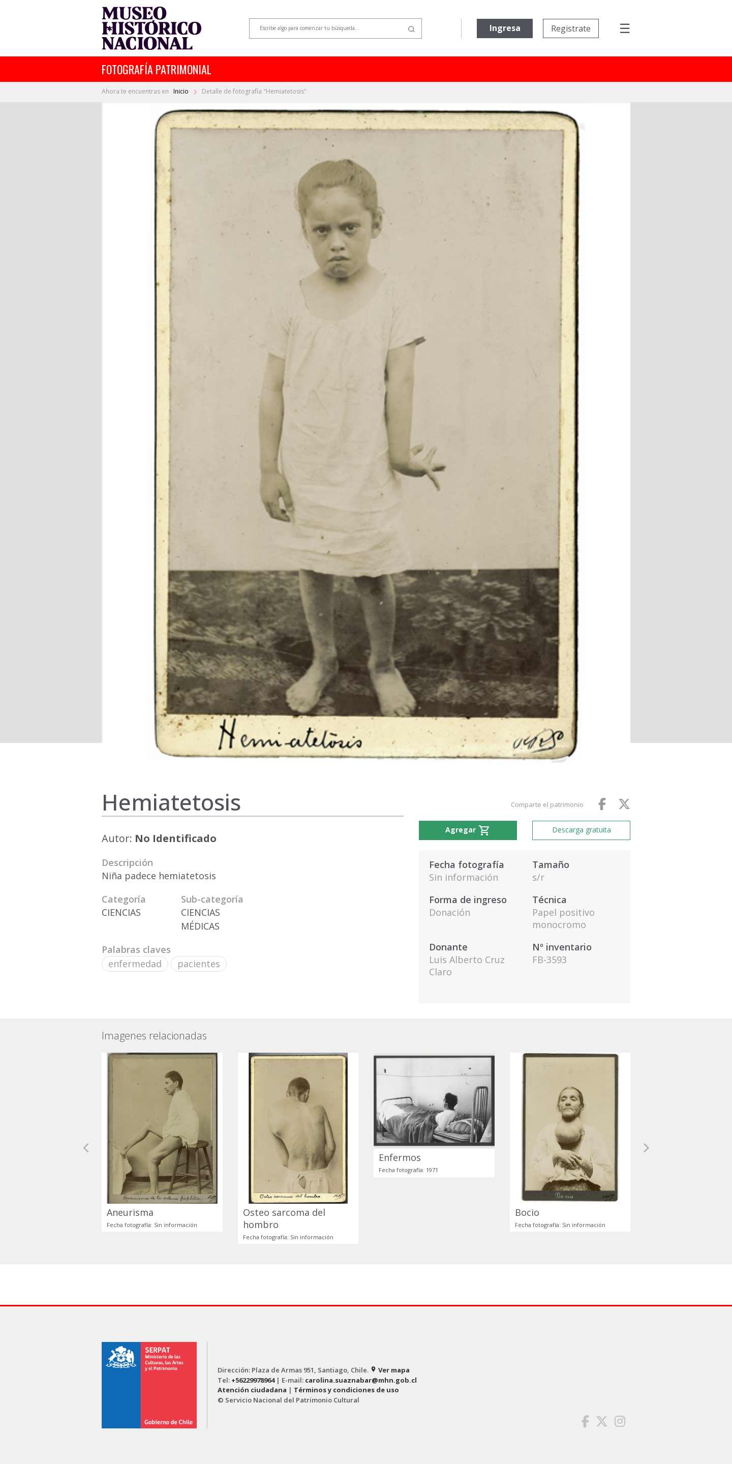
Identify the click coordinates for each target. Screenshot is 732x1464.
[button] (86, 1148)
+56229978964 (252, 1380)
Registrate (571, 28)
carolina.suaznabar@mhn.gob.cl (361, 1380)
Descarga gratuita (581, 829)
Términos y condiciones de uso (346, 1389)
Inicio (181, 91)
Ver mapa (390, 1370)
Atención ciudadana (252, 1389)
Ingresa (505, 28)
